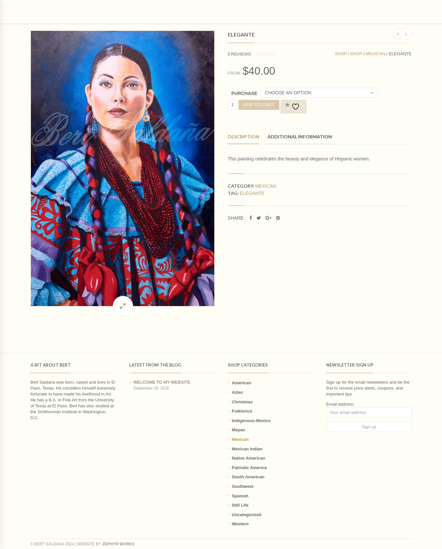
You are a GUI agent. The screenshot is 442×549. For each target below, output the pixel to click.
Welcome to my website (161, 382)
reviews (239, 54)
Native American (248, 458)
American (241, 382)
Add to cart (259, 104)
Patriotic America (249, 467)
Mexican (375, 53)
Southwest (243, 486)
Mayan (238, 429)
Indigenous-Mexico (251, 420)
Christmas (242, 401)
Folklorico (242, 411)
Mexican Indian (247, 448)
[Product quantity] (232, 104)
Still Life (240, 505)
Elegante (252, 193)
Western (240, 523)
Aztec (238, 392)
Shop (341, 53)
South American (248, 476)
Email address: (340, 404)
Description (243, 136)
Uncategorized (247, 514)
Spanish (240, 495)
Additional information (300, 136)
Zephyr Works (118, 544)
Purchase (244, 93)
